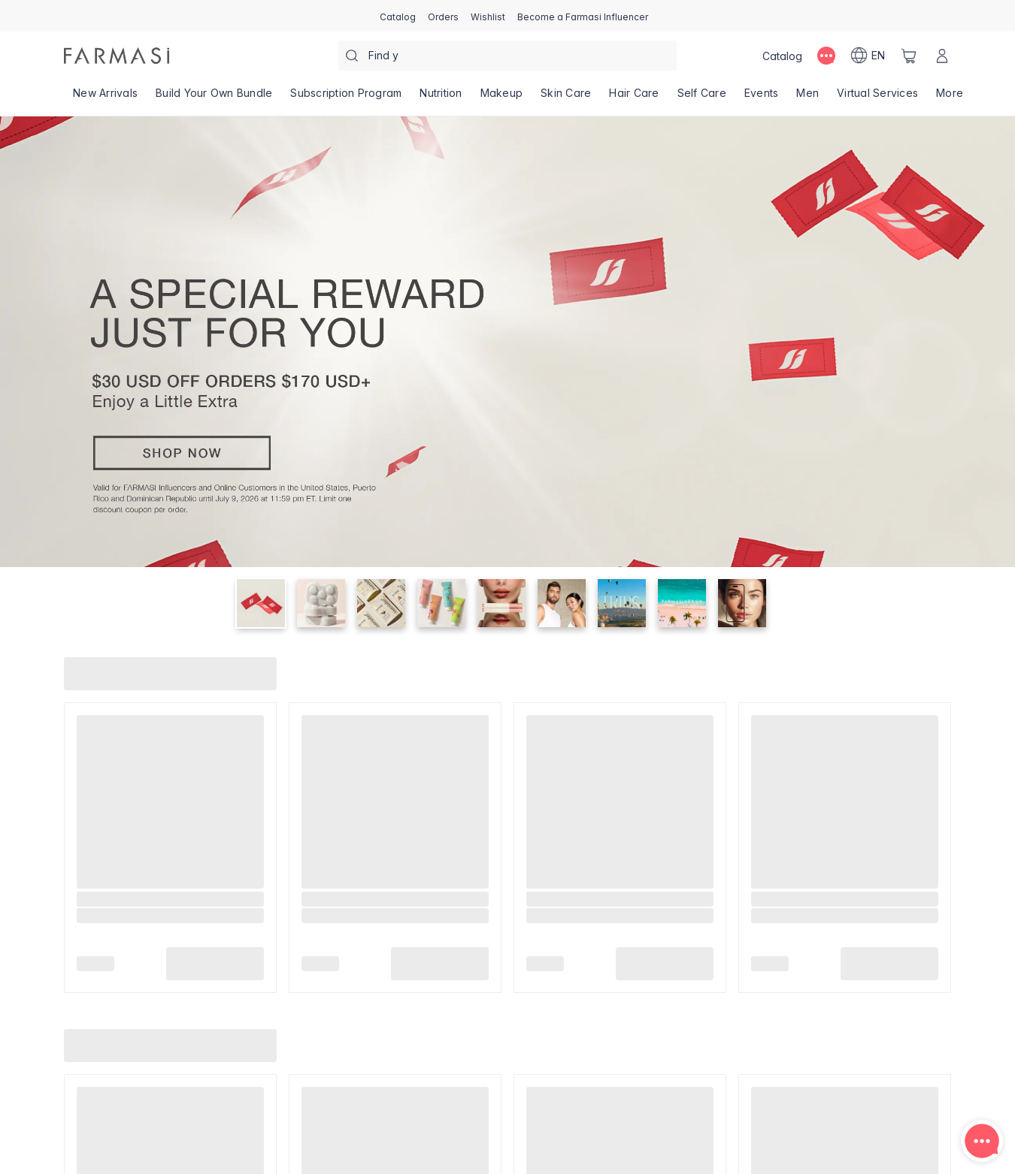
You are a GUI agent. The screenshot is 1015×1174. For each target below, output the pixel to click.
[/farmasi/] (116, 55)
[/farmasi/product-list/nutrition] (441, 98)
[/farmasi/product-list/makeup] (501, 98)
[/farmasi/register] (443, 16)
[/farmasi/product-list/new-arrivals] (105, 98)
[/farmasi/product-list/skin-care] (566, 98)
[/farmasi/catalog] (398, 16)
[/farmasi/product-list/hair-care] (634, 98)
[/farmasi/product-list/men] (807, 98)
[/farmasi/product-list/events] (761, 98)
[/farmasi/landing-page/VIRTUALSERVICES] (877, 98)
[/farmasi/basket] (909, 56)
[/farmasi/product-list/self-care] (701, 98)
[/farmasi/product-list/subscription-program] (346, 98)
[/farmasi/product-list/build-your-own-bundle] (214, 98)
